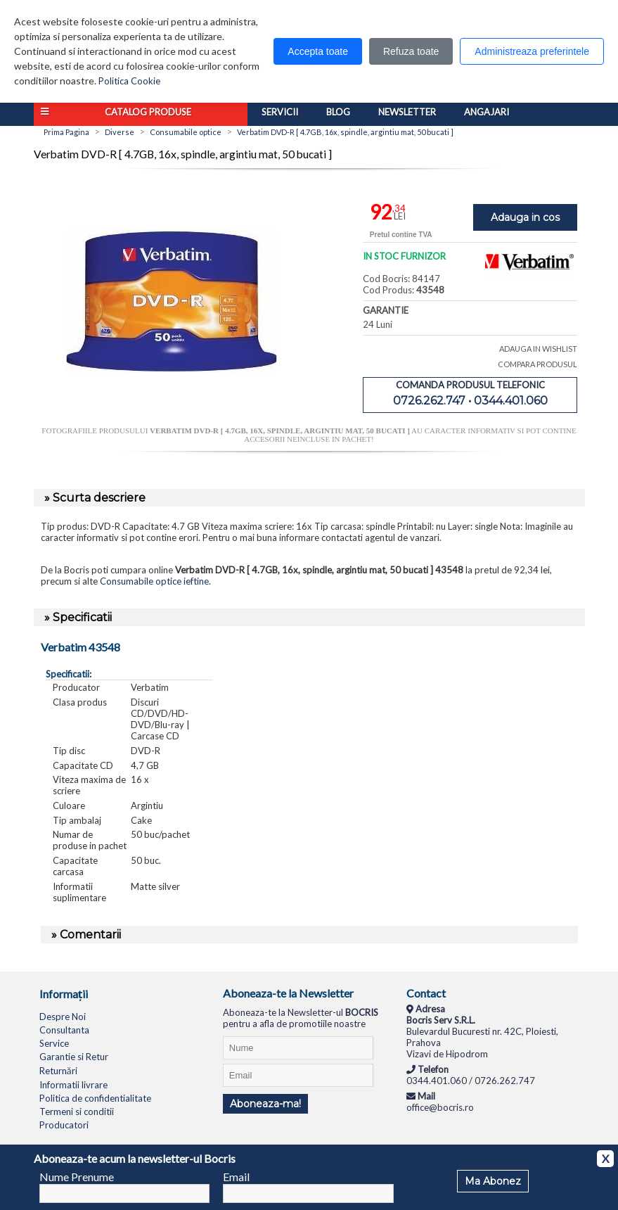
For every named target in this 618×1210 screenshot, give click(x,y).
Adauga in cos (525, 217)
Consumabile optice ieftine (154, 581)
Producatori (64, 1125)
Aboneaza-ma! (265, 1103)
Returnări (58, 1070)
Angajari (486, 111)
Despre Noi (62, 1016)
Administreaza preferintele (532, 51)
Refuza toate (411, 51)
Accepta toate (318, 51)
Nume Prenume (76, 1176)
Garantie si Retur (73, 1056)
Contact (426, 993)
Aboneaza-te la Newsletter (288, 993)
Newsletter (407, 111)
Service (54, 1043)
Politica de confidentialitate (95, 1098)
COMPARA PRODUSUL (537, 364)
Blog (338, 111)
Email (236, 1176)
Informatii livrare (73, 1084)
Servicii (280, 111)
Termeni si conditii (76, 1111)
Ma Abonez (493, 1181)
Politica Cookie (129, 81)
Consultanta (64, 1030)
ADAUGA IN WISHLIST (538, 348)
